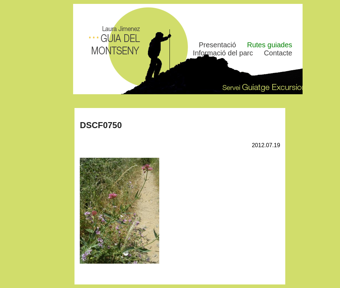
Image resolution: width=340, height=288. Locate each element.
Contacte (278, 53)
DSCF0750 (101, 125)
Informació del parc (223, 53)
